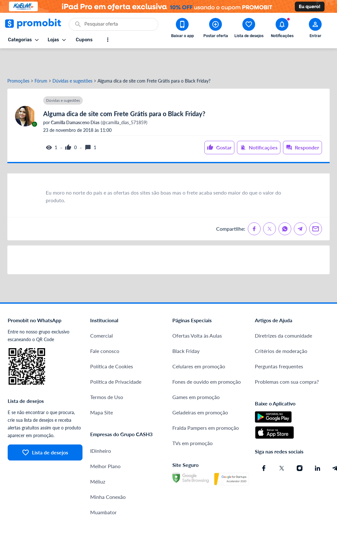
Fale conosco (104, 328)
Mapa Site (101, 390)
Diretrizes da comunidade (283, 313)
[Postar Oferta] (215, 29)
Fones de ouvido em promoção (206, 359)
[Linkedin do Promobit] (317, 446)
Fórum (41, 58)
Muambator (103, 490)
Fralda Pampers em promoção (205, 405)
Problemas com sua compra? (287, 359)
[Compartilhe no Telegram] (300, 206)
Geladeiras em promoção (200, 390)
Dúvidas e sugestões (72, 58)
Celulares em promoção (198, 344)
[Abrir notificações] (282, 29)
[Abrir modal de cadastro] (315, 29)
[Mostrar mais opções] (107, 39)
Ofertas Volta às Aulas (197, 313)
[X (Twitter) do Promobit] (282, 446)
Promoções (18, 58)
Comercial (101, 313)
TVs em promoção (192, 421)
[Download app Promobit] (182, 29)
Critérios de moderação (281, 328)
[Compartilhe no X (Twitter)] (269, 206)
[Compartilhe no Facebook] (254, 206)
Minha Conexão (108, 474)
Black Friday (186, 328)
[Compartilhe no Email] (315, 206)
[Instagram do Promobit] (300, 446)
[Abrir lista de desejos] (248, 29)
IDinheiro (100, 428)
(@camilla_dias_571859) (98, 100)
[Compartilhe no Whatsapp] (284, 206)
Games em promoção (196, 375)
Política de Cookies (111, 344)
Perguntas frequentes (279, 344)
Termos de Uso (106, 375)
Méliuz (97, 459)
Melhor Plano (105, 444)
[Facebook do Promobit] (264, 446)
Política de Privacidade (115, 359)
